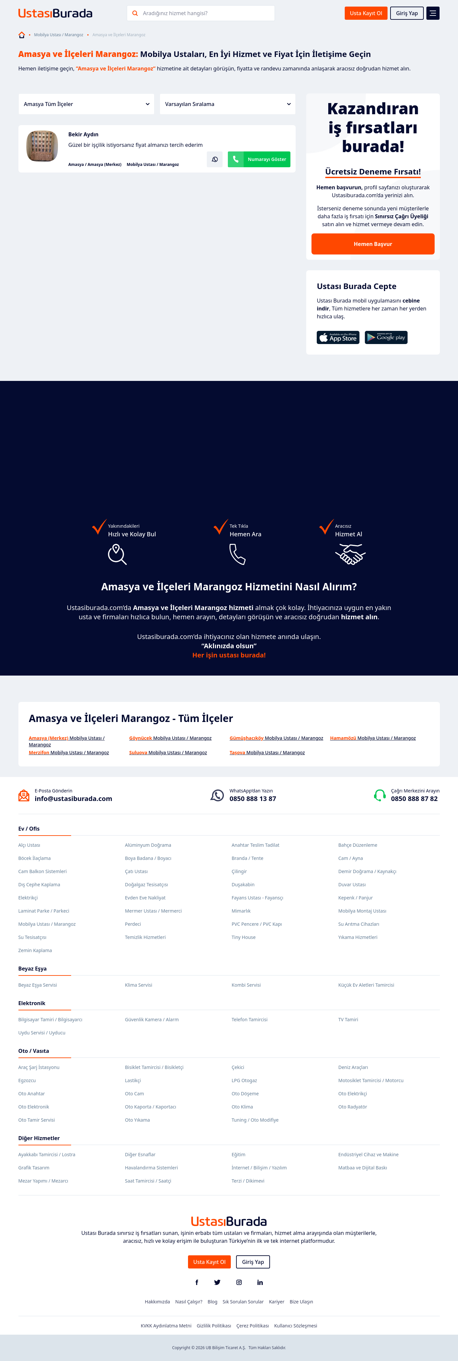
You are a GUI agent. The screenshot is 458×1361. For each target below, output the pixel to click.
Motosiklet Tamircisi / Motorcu (371, 1080)
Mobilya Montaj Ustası (362, 911)
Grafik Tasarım (34, 1167)
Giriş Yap (407, 13)
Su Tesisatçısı (32, 937)
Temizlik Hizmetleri (145, 937)
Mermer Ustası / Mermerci (153, 911)
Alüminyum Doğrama (148, 845)
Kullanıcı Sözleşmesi (295, 1325)
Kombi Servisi (246, 985)
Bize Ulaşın (301, 1301)
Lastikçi (133, 1080)
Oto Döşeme (245, 1093)
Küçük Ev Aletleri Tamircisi (366, 985)
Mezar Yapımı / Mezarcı (43, 1181)
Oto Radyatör (352, 1107)
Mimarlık (241, 911)
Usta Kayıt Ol (366, 13)
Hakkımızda (157, 1301)
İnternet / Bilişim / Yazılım (259, 1167)
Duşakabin (243, 884)
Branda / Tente (247, 858)
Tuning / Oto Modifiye (255, 1120)
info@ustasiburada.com (74, 798)
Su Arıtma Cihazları (358, 924)
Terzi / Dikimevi (248, 1181)
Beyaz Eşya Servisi (37, 985)
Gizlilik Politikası (214, 1325)
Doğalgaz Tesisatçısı (146, 884)
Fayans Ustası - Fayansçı (257, 897)
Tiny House (244, 937)
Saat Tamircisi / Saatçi (148, 1181)
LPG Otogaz (244, 1080)
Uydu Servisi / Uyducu (42, 1032)
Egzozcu (27, 1080)
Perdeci (133, 924)
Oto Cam (134, 1093)
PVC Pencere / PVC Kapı (257, 924)
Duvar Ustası (352, 884)
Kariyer (276, 1301)
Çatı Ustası (136, 871)
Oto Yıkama (137, 1120)
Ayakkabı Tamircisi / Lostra (46, 1154)
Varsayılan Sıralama (228, 104)
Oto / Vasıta (33, 1050)
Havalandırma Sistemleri (151, 1167)
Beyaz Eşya (32, 968)
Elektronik (31, 1003)
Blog (213, 1301)
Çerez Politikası (252, 1325)
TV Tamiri (348, 1019)
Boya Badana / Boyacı (148, 858)
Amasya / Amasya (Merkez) (94, 164)
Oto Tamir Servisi (36, 1120)
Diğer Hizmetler (39, 1138)
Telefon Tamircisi (250, 1019)
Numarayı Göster (267, 159)
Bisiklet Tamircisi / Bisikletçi (154, 1067)
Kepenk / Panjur (355, 897)
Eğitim (239, 1154)
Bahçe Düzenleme (357, 845)
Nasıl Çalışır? (188, 1301)
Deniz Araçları (353, 1067)
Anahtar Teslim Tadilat (256, 845)
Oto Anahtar (31, 1093)
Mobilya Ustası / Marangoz (58, 35)
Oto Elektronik (33, 1107)
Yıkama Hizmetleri (358, 937)
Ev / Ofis (29, 828)
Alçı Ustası (29, 845)
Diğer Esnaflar (140, 1154)
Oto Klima (242, 1107)
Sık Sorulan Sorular (243, 1301)
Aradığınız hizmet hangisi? (175, 13)
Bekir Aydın (83, 134)
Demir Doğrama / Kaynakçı (367, 871)
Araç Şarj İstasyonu (39, 1067)
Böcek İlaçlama (34, 858)
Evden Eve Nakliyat (145, 897)
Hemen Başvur (373, 244)
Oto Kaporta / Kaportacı (150, 1107)
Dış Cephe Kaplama (39, 884)
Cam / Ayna (350, 858)
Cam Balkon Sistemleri (42, 871)
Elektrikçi (28, 897)
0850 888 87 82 (414, 798)
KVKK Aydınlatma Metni (166, 1325)
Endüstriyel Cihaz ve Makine (368, 1154)
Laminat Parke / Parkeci (43, 911)
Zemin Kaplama (35, 950)
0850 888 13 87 (252, 798)
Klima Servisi (138, 985)
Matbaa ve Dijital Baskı (362, 1167)
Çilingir (239, 871)
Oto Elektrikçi (352, 1093)
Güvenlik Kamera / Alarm (152, 1019)
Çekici (238, 1067)
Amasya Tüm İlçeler (86, 104)
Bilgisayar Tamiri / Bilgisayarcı (50, 1019)
